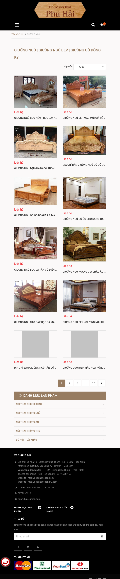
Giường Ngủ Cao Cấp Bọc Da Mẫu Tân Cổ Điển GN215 (47, 304)
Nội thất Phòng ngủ (28, 395)
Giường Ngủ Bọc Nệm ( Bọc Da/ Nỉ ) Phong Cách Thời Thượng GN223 (57, 117)
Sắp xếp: (68, 66)
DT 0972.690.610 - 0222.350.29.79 (36, 470)
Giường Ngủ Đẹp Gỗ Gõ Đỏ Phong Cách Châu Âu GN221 (48, 168)
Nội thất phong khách (29, 386)
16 (93, 365)
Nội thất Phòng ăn (27, 404)
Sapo (67, 573)
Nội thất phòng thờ (28, 413)
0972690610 (24, 476)
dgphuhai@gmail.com (29, 481)
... (86, 365)
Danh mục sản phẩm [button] (27, 492)
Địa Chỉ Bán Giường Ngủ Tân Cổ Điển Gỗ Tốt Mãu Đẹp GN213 (51, 350)
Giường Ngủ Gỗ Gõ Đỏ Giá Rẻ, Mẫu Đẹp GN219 (42, 214)
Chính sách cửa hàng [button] (60, 492)
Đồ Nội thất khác (26, 422)
